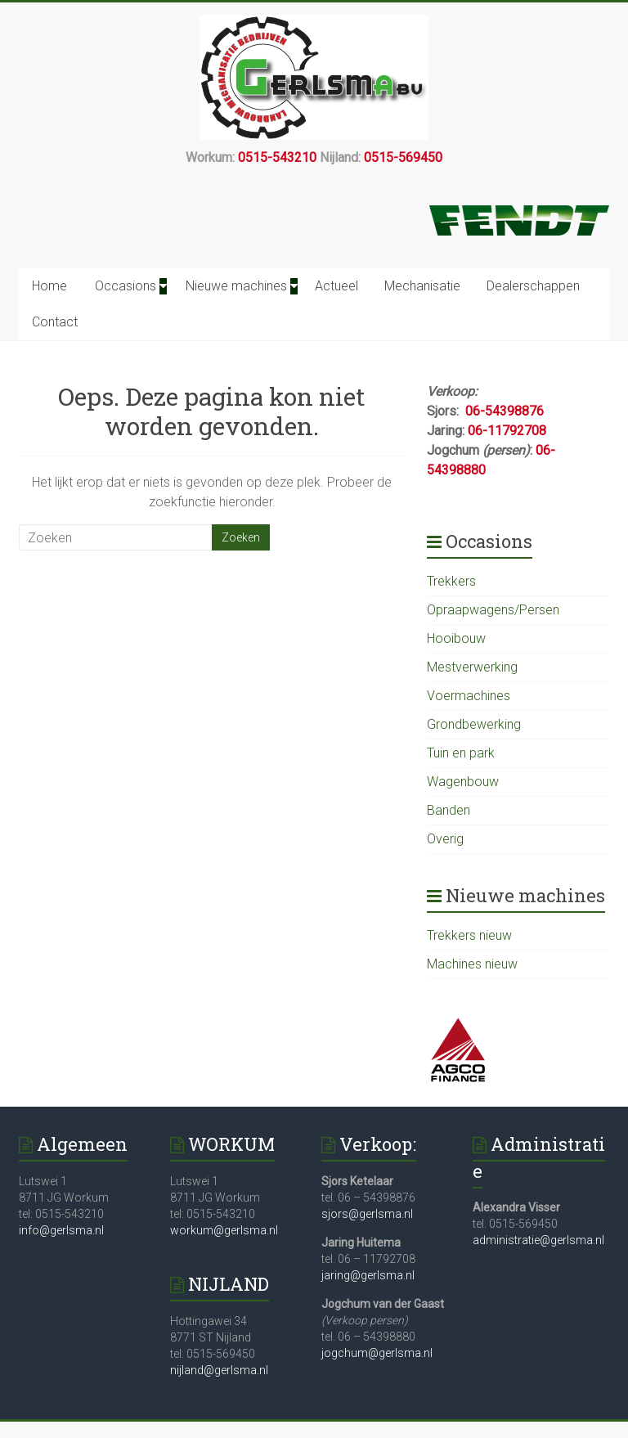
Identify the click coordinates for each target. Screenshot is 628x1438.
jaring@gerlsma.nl (368, 1275)
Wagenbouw (463, 781)
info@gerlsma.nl (61, 1230)
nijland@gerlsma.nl (219, 1370)
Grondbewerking (474, 724)
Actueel (336, 286)
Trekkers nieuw (469, 935)
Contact (55, 322)
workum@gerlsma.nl (224, 1230)
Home (49, 286)
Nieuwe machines (236, 286)
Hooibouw (456, 638)
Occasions (125, 286)
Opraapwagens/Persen (493, 610)
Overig (445, 839)
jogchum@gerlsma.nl (377, 1352)
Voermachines (468, 695)
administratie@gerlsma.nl (538, 1240)
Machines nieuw (472, 964)
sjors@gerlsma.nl (367, 1213)
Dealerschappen (533, 286)
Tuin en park (461, 753)
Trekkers (451, 581)
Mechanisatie (422, 286)
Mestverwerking (472, 667)
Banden (448, 810)
